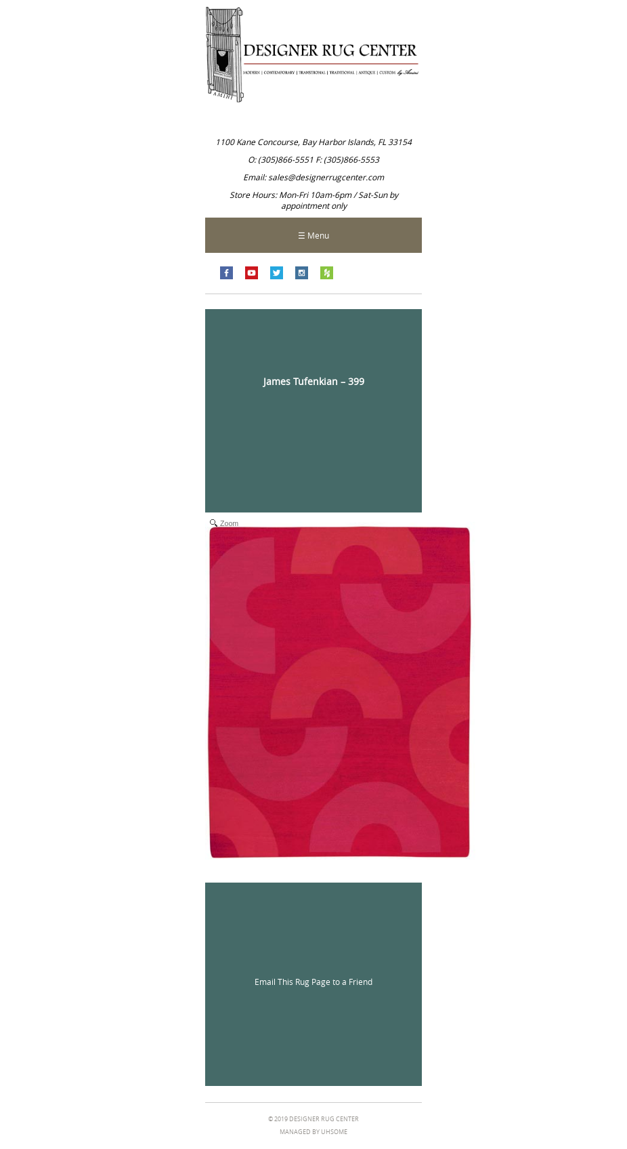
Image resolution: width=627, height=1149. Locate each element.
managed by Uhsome (313, 1132)
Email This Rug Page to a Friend (313, 981)
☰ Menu (313, 235)
